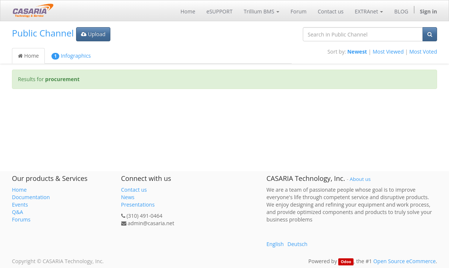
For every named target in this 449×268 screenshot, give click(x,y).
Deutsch (298, 244)
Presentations (138, 204)
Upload (93, 34)
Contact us (134, 189)
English (275, 244)
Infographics (71, 56)
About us (360, 179)
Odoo (346, 261)
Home (28, 55)
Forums (21, 219)
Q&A (17, 212)
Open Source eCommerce (404, 261)
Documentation (31, 197)
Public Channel (43, 33)
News (128, 197)
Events (20, 204)
